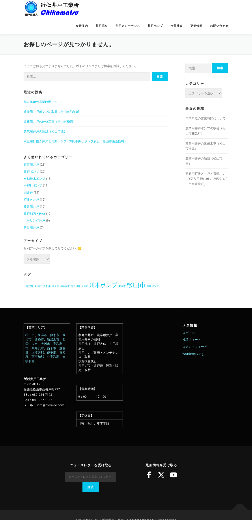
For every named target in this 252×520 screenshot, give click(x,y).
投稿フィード (191, 339)
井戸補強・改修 (34, 213)
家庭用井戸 (31, 164)
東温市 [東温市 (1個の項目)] (122, 286)
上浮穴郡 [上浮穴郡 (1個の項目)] (28, 286)
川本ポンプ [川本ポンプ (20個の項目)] (103, 285)
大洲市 (45, 344)
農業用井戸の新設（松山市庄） (45, 131)
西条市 (39, 339)
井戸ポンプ (155, 25)
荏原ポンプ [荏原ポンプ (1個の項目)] (153, 286)
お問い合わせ (219, 25)
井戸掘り (101, 25)
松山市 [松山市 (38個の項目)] (136, 284)
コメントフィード (194, 346)
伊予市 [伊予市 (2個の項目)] (46, 286)
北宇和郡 (53, 357)
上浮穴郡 (38, 352)
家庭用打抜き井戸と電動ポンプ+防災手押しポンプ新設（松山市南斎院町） (75, 141)
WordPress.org (192, 354)
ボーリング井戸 (34, 220)
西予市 (51, 348)
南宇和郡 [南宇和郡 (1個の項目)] (75, 286)
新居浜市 (53, 339)
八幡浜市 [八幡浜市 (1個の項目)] (65, 286)
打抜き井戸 (31, 199)
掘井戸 (28, 192)
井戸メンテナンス (127, 25)
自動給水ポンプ (34, 178)
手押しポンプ (33, 185)
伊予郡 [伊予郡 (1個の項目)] (55, 286)
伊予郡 (51, 352)
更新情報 (196, 25)
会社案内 (82, 25)
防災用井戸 (31, 227)
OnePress (134, 509)
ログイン (188, 333)
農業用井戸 (31, 206)
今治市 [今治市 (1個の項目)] (37, 286)
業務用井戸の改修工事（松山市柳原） (50, 121)
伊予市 (54, 335)
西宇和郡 (38, 357)
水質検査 (176, 25)
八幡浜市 (38, 348)
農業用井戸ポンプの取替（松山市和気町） (53, 112)
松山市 (30, 335)
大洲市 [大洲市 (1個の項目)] (84, 286)
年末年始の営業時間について (44, 102)
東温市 (42, 335)
